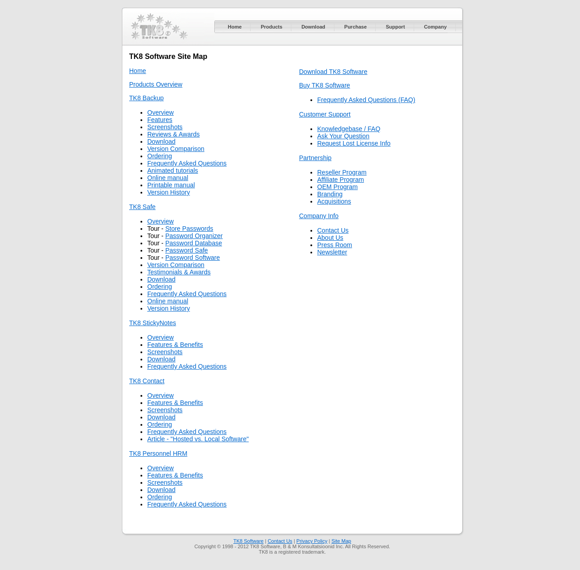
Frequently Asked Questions (187, 163)
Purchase (355, 26)
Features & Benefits (175, 344)
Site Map (341, 541)
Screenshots (165, 127)
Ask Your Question (343, 136)
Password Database (193, 243)
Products (271, 26)
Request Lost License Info (354, 143)
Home (235, 26)
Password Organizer (194, 235)
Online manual (167, 177)
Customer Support (325, 114)
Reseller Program (342, 172)
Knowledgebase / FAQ (348, 128)
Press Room (334, 244)
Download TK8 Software (333, 71)
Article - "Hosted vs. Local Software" (198, 439)
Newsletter (332, 252)
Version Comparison (175, 148)
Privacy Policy (311, 541)
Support (395, 26)
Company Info (318, 215)
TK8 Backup (146, 98)
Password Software (192, 257)
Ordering (159, 156)
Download (313, 26)
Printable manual (171, 185)
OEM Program (337, 186)
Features (159, 119)
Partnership (315, 157)
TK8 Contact (146, 381)
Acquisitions (334, 201)
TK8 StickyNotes (152, 322)
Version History (168, 192)
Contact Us (332, 230)
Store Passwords (189, 228)
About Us (330, 237)
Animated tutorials (172, 170)
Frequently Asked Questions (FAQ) (366, 99)
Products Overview (155, 84)
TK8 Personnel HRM (158, 453)
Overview (160, 112)
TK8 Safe (142, 206)
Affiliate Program (340, 179)
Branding (330, 194)
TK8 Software (248, 541)
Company (435, 26)
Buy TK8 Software (324, 85)
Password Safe (186, 250)
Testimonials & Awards (179, 272)
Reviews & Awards (173, 134)
